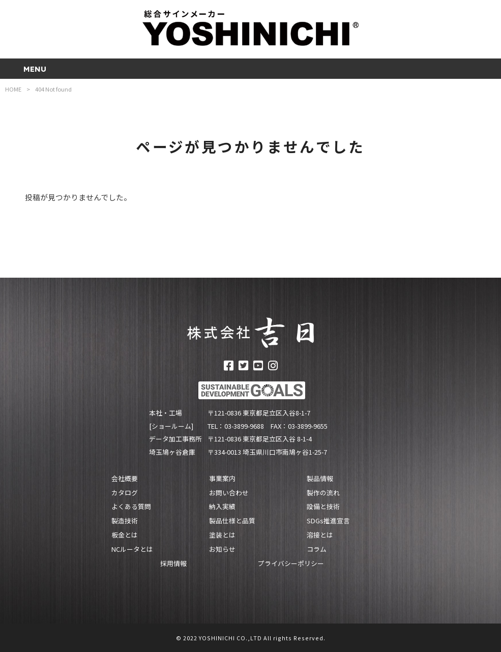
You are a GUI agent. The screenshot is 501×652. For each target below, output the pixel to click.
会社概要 (124, 478)
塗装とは (222, 535)
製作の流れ (323, 492)
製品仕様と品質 (232, 520)
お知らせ (222, 549)
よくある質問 (131, 506)
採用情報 (173, 563)
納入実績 (222, 506)
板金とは (124, 535)
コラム (317, 549)
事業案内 (222, 478)
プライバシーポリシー (291, 563)
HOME (13, 89)
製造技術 (124, 520)
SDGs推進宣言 (328, 520)
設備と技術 (323, 506)
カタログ (124, 492)
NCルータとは (132, 549)
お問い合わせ (229, 492)
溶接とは (320, 535)
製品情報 (320, 478)
